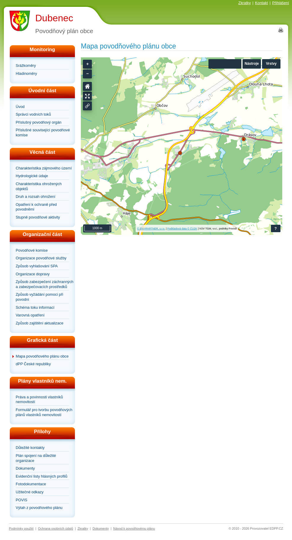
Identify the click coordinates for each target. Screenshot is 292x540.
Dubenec (54, 18)
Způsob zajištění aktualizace (39, 323)
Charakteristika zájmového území (44, 168)
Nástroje (252, 64)
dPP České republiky (33, 364)
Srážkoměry (26, 65)
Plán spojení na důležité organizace (36, 458)
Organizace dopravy (33, 274)
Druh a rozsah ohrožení (35, 196)
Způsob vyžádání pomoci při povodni (39, 297)
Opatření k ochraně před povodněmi (36, 207)
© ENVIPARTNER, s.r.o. (151, 228)
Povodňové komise (32, 250)
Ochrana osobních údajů (55, 528)
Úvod (20, 106)
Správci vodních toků (33, 114)
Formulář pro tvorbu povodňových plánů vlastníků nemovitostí (44, 412)
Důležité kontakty (30, 447)
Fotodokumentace (31, 484)
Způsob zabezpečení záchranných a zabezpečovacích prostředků (44, 284)
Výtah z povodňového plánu (39, 507)
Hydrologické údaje (32, 176)
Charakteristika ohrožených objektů (39, 186)
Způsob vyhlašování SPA (37, 266)
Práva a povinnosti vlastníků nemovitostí (39, 399)
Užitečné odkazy (30, 492)
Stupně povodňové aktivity (38, 217)
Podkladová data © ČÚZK (182, 228)
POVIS (21, 500)
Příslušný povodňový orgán (38, 122)
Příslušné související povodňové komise (43, 132)
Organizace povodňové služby (41, 258)
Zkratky (244, 3)
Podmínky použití (21, 528)
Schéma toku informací (35, 307)
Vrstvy (271, 64)
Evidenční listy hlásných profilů (41, 476)
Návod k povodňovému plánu (134, 528)
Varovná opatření (30, 315)
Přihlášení (280, 3)
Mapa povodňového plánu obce (42, 356)
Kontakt (261, 3)
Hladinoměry (26, 73)
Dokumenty (25, 468)
